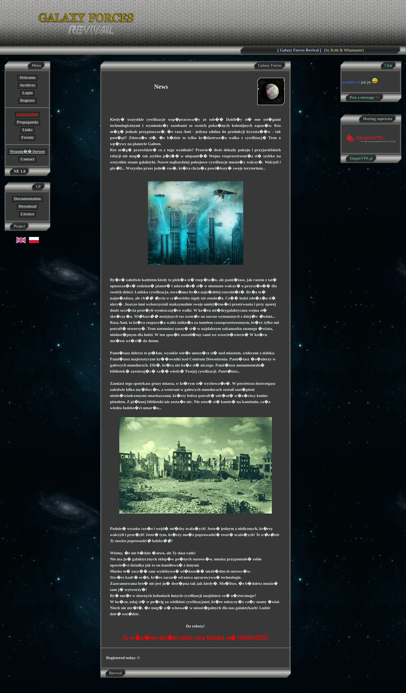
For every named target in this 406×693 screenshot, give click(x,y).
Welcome (27, 77)
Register (27, 100)
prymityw (350, 82)
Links (27, 130)
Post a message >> (365, 97)
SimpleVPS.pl (361, 158)
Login (27, 93)
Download (27, 206)
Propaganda (27, 122)
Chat (388, 65)
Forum (27, 137)
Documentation (27, 199)
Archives (27, 85)
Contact (27, 159)
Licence (27, 214)
